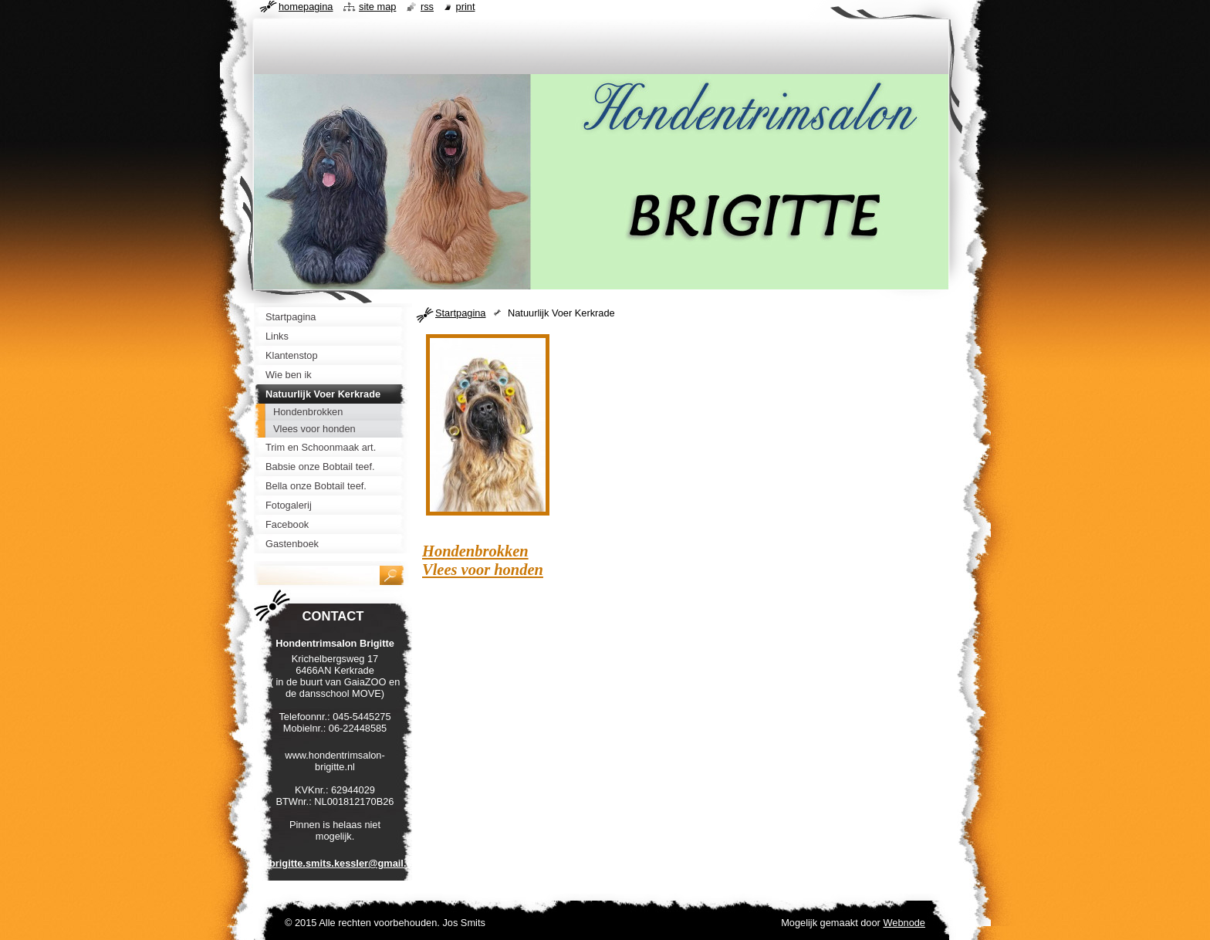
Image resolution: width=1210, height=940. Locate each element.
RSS (427, 6)
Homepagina (306, 6)
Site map (377, 6)
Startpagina (460, 313)
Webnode (904, 922)
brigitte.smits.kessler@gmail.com (348, 863)
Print (465, 6)
